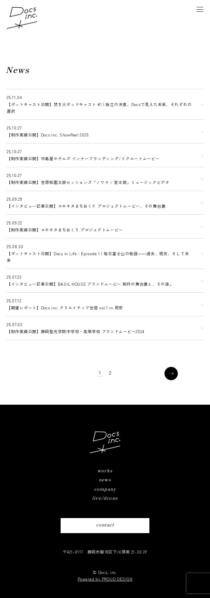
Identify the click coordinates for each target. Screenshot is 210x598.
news (105, 479)
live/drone (105, 498)
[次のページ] (171, 373)
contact (105, 524)
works (105, 470)
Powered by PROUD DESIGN (105, 579)
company (105, 489)
